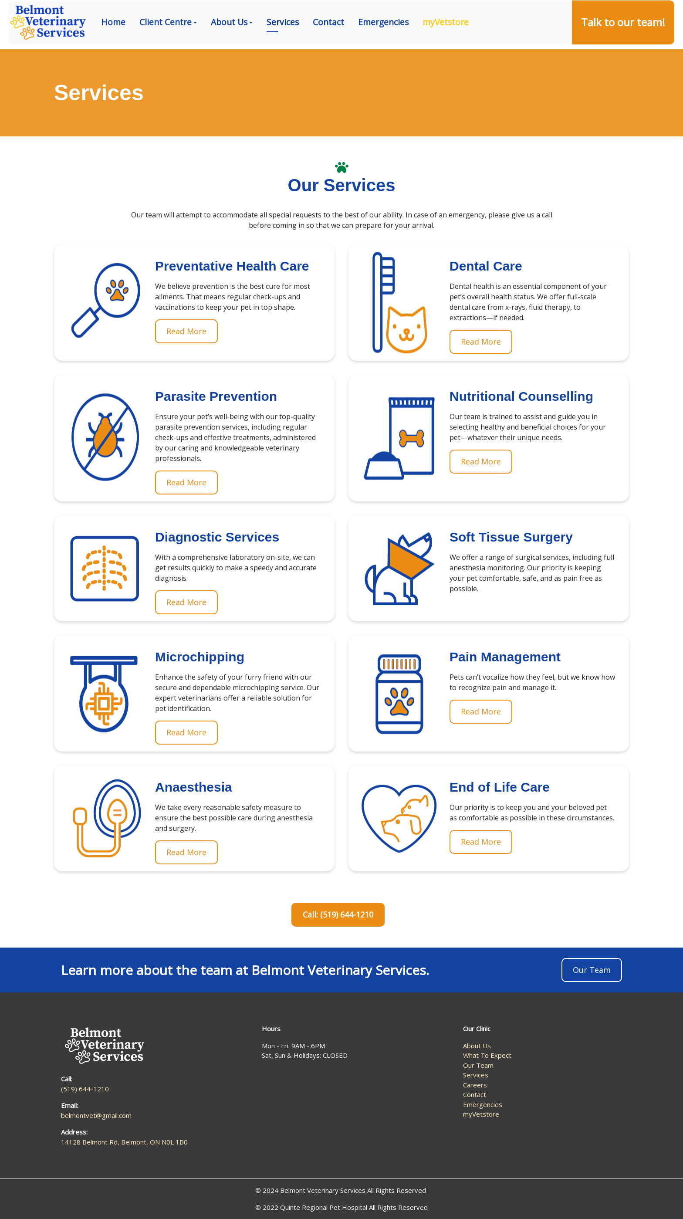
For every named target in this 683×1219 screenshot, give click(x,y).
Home (113, 45)
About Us (229, 45)
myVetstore (446, 45)
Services (283, 45)
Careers (475, 1084)
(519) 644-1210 (505, 12)
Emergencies (383, 45)
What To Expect (487, 1055)
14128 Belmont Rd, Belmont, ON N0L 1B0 (603, 12)
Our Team (592, 970)
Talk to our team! (623, 45)
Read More (186, 331)
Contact (328, 45)
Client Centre (165, 45)
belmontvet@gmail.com (96, 1115)
